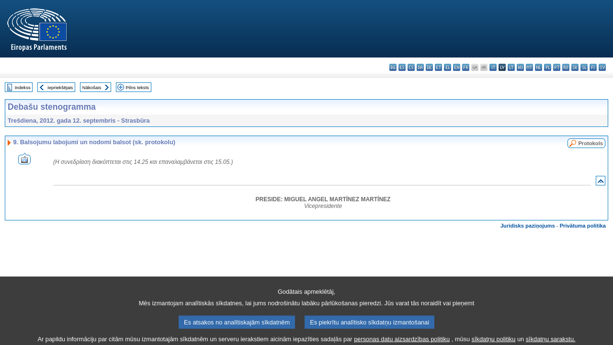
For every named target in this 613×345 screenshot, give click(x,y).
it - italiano (493, 67)
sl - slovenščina (584, 67)
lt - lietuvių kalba (511, 67)
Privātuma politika (583, 226)
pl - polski (547, 67)
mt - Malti (529, 67)
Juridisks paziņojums (527, 226)
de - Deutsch (429, 67)
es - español (402, 67)
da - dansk (420, 67)
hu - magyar (520, 67)
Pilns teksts (137, 87)
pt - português (556, 67)
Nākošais (91, 87)
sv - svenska (602, 67)
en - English (456, 67)
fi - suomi (593, 67)
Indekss (23, 87)
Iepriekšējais (60, 87)
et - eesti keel (438, 67)
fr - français (465, 67)
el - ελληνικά (447, 67)
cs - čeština (411, 67)
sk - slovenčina (575, 67)
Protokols (590, 143)
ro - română (565, 67)
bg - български (393, 67)
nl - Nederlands (538, 67)
